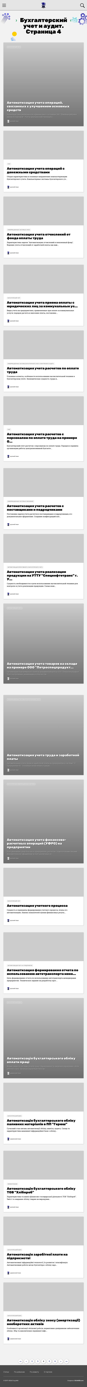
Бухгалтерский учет (14, 47)
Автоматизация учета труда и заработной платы (43, 757)
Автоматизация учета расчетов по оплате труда (43, 370)
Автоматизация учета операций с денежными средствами (36, 170)
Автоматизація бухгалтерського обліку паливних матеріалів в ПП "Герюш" (41, 1122)
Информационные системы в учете (19, 230)
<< (20, 1361)
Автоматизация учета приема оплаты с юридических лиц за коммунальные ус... (42, 304)
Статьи (6, 1372)
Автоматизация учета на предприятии (20, 965)
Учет (9, 164)
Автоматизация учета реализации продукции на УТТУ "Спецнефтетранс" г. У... (42, 575)
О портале (48, 1372)
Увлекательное (12, 1184)
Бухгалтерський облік (14, 1002)
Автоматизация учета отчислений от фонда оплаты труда (38, 236)
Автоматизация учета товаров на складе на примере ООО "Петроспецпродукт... (42, 665)
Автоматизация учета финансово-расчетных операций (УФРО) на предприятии (36, 843)
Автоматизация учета (15, 608)
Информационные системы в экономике (20, 501)
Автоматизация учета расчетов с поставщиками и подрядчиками (35, 508)
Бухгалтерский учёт (14, 298)
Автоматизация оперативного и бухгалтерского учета (25, 567)
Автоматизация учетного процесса (37, 906)
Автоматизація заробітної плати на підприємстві (37, 1256)
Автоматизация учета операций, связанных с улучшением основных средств (38, 106)
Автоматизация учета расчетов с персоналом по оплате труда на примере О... (42, 437)
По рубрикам (19, 1372)
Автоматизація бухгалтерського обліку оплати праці (41, 1060)
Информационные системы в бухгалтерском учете (24, 699)
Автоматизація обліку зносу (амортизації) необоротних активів (43, 1322)
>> (66, 1361)
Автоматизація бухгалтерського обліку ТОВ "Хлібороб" (41, 1190)
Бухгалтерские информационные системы (21, 784)
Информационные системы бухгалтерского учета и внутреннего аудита (31, 363)
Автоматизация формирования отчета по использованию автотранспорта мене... (42, 972)
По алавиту (34, 1372)
